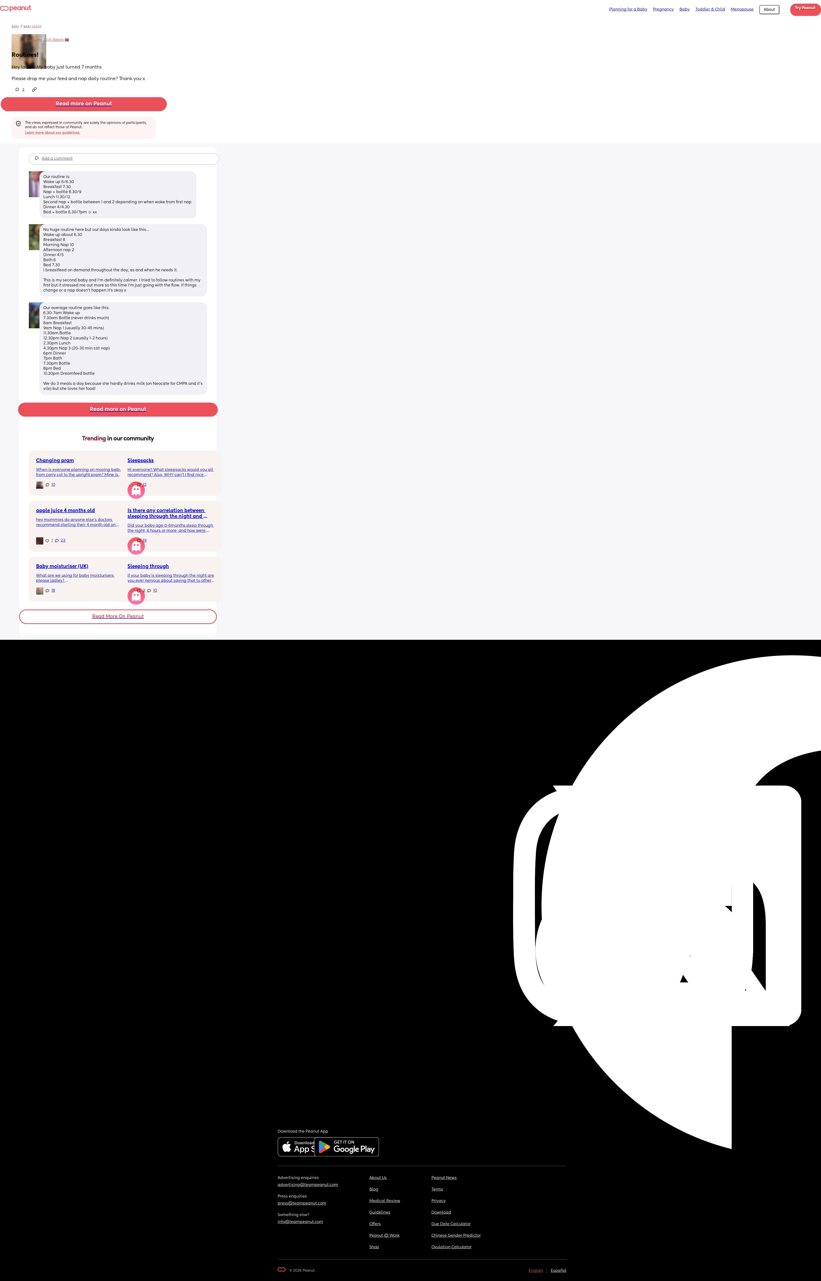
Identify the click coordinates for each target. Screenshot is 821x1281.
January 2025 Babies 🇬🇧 (49, 40)
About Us (378, 1178)
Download (441, 1213)
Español (558, 1271)
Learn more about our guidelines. (52, 132)
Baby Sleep (32, 26)
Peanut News (444, 1178)
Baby (685, 10)
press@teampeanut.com (302, 1203)
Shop (374, 1247)
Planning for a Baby (628, 10)
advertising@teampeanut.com (308, 1185)
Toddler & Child (710, 10)
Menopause (742, 10)
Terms (437, 1190)
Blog (373, 1190)
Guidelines (379, 1213)
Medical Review (384, 1201)
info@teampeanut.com (300, 1222)
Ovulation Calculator (451, 1247)
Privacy (438, 1201)
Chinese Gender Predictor (456, 1236)
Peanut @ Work (384, 1236)
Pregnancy (663, 10)
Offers (375, 1224)
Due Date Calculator (451, 1224)
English (536, 1271)
